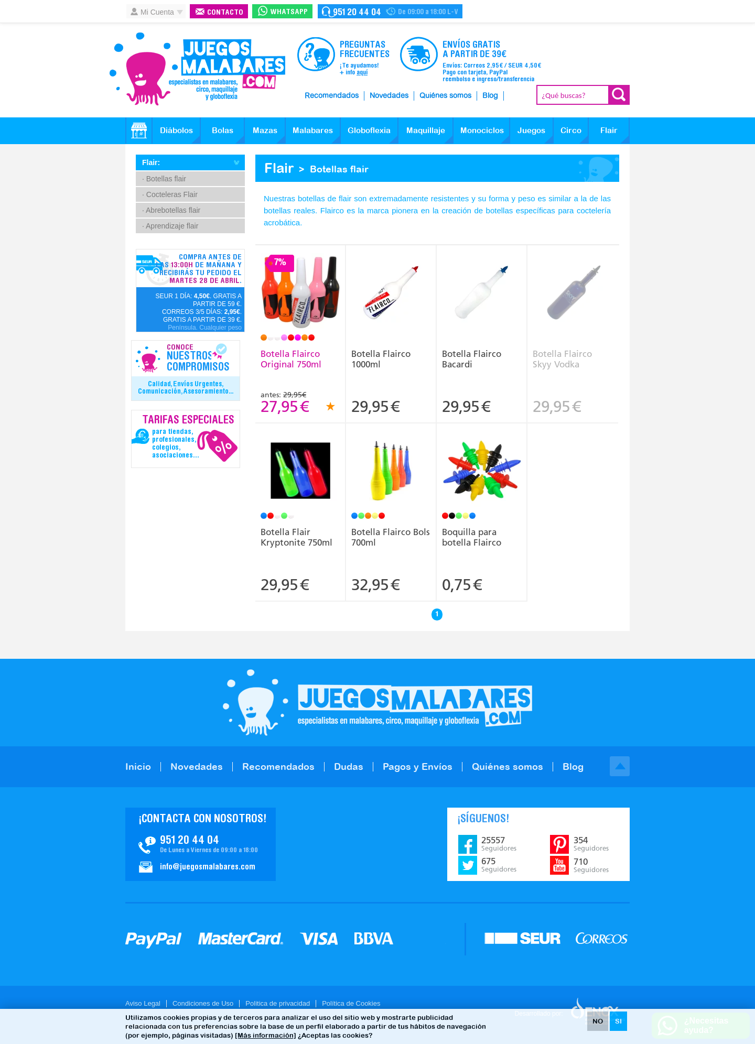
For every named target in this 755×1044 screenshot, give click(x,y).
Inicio (138, 766)
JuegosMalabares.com (197, 69)
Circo (570, 130)
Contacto (225, 13)
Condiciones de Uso (202, 1003)
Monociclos (482, 130)
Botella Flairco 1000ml (381, 359)
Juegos (531, 130)
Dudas (348, 766)
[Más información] (265, 1035)
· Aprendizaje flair (170, 226)
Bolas (222, 130)
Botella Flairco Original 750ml (291, 359)
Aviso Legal (142, 1003)
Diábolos (176, 130)
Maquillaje (425, 130)
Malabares (313, 130)
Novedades (389, 96)
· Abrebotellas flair (171, 210)
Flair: (151, 162)
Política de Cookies (351, 1003)
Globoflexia (369, 130)
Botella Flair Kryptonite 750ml (296, 537)
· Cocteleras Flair (170, 194)
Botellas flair (339, 169)
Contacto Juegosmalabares (390, 11)
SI (618, 1021)
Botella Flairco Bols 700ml (390, 537)
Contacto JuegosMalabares (200, 844)
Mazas (265, 130)
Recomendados (332, 96)
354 (591, 844)
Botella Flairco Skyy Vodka (562, 359)
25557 (498, 844)
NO (597, 1021)
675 (498, 865)
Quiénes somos (445, 96)
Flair (609, 130)
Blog (490, 96)
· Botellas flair (164, 179)
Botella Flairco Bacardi (471, 359)
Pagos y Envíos (417, 766)
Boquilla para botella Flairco (471, 537)
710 (591, 865)
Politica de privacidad (277, 1003)
